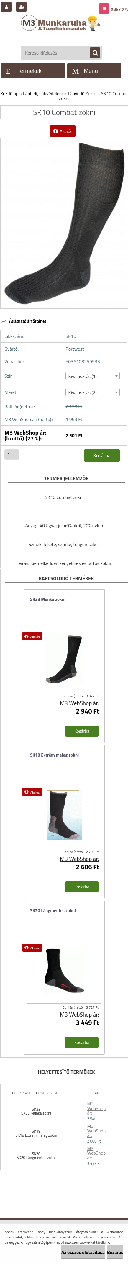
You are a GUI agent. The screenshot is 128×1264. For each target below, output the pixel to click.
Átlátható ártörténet (23, 321)
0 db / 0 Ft (119, 9)
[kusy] (11, 454)
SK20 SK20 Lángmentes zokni (36, 1156)
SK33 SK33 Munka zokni (36, 1111)
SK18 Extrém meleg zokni (54, 755)
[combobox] (92, 376)
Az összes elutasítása (83, 1252)
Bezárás (115, 1252)
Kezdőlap (9, 93)
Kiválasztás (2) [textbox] (82, 392)
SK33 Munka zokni (47, 599)
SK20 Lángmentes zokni (53, 910)
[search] (92, 53)
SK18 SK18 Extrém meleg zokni (36, 1133)
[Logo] (61, 29)
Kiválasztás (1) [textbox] (82, 376)
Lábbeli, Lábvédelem (43, 93)
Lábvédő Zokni (82, 93)
